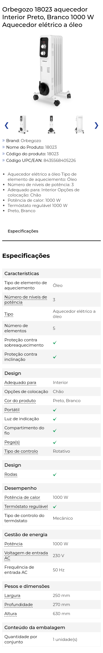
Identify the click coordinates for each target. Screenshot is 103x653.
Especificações (23, 231)
